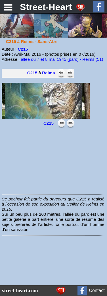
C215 (32, 72)
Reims (48, 72)
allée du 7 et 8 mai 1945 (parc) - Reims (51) (62, 59)
